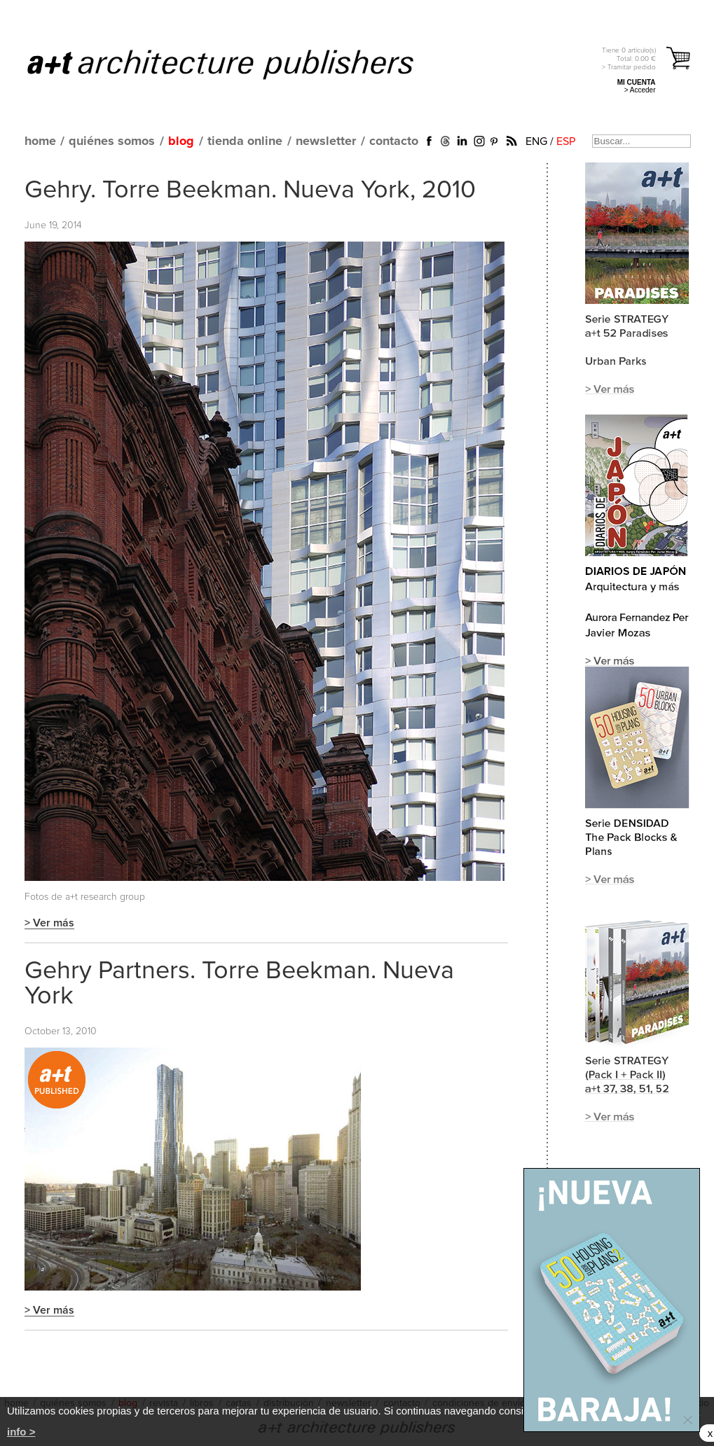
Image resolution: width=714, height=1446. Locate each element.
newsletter (326, 141)
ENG (536, 141)
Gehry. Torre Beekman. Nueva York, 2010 (250, 190)
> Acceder (640, 90)
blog (181, 141)
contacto (393, 141)
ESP (565, 141)
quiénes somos (112, 141)
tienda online (244, 141)
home (40, 141)
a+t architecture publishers (238, 63)
